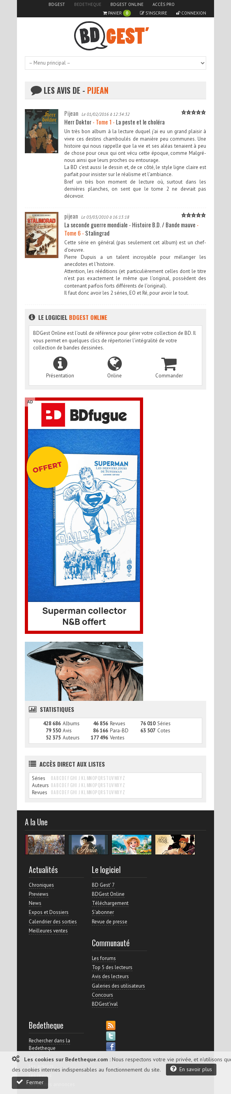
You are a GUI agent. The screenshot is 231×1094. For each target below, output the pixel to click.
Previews (38, 894)
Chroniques (41, 885)
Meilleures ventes (48, 930)
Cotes (163, 730)
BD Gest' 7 (103, 885)
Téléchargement (110, 903)
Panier (117, 13)
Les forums (104, 958)
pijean (71, 216)
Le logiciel (68, 317)
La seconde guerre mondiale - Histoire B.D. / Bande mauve (130, 224)
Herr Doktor (77, 121)
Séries (164, 723)
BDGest (56, 4)
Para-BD (119, 730)
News (35, 903)
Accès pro (164, 4)
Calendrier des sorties (53, 921)
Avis (67, 730)
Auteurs (71, 737)
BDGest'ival (105, 1004)
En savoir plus (191, 1069)
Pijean (71, 113)
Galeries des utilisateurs (118, 986)
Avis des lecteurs (110, 976)
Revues (117, 723)
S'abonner (103, 912)
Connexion (191, 13)
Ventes (117, 737)
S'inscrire (153, 13)
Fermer (30, 1082)
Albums (71, 723)
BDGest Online (126, 4)
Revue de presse (109, 921)
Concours (102, 995)
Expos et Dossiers (49, 912)
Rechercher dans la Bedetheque (49, 1044)
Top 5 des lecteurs (112, 967)
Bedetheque (87, 4)
